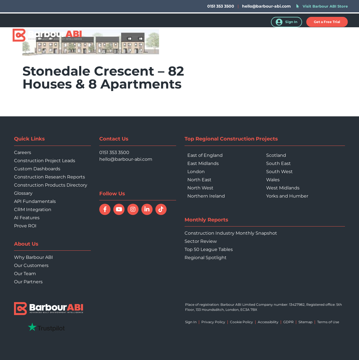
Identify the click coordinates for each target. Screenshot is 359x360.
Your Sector (243, 36)
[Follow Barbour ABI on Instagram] (133, 209)
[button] (327, 22)
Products (174, 36)
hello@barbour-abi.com (266, 6)
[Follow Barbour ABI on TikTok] (161, 209)
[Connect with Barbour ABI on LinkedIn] (147, 209)
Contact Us (338, 36)
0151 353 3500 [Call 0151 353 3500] (114, 152)
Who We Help (207, 36)
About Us (307, 36)
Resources (276, 36)
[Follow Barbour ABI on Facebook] (105, 209)
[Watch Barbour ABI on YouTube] (119, 209)
